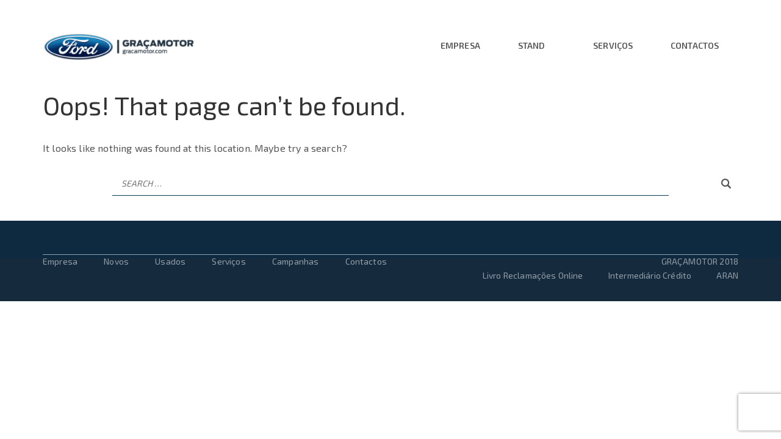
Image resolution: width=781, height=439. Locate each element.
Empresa (460, 46)
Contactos (695, 46)
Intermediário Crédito (649, 275)
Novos (116, 261)
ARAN (727, 275)
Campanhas (295, 261)
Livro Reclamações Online (534, 275)
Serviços (613, 46)
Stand (531, 46)
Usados (170, 261)
